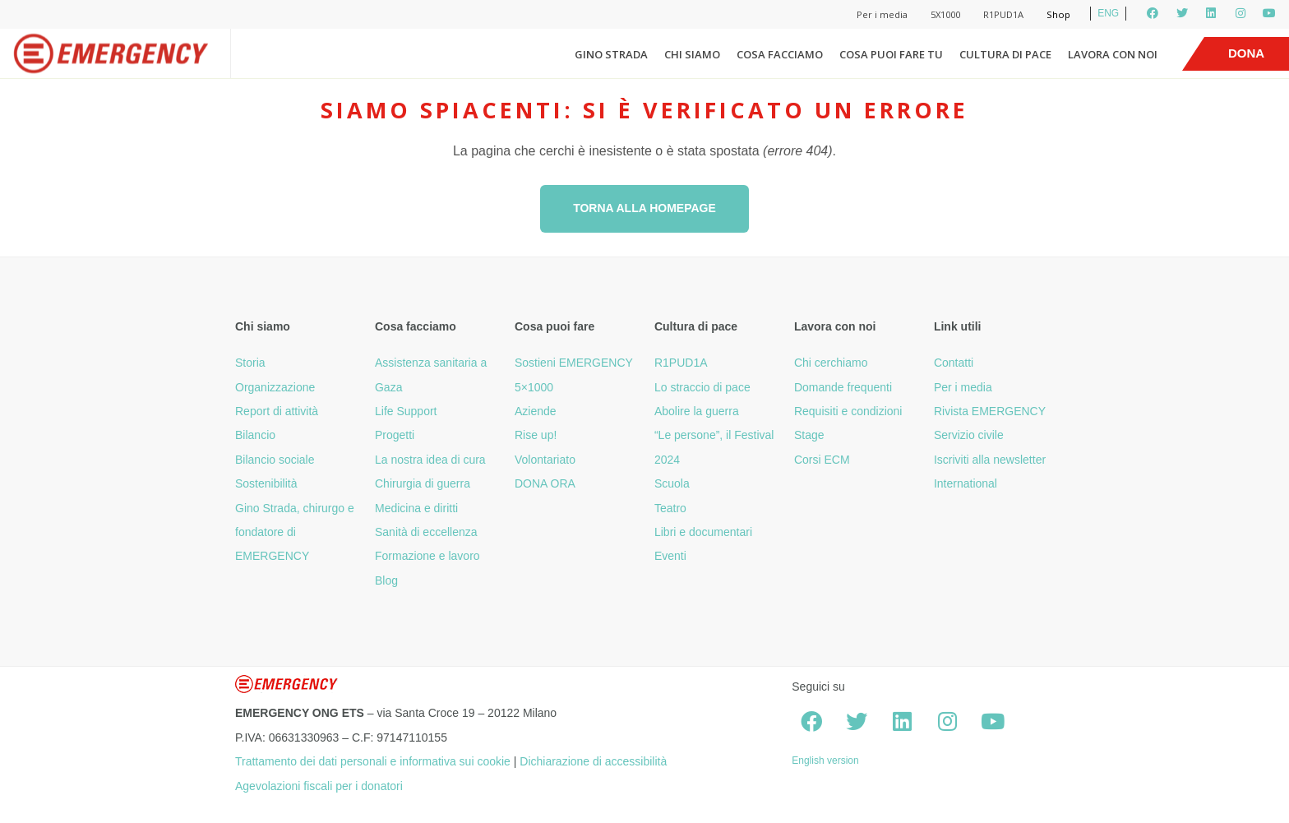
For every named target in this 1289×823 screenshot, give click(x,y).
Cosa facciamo (780, 54)
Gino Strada (611, 54)
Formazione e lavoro (427, 555)
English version (825, 760)
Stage (809, 435)
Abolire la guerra (696, 411)
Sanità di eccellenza (426, 532)
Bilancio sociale (275, 459)
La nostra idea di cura (430, 459)
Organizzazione (275, 387)
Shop (1058, 14)
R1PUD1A (1003, 14)
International (965, 483)
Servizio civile (969, 435)
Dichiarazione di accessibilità (593, 761)
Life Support (406, 411)
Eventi (670, 555)
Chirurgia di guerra (422, 483)
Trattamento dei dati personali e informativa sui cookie (373, 761)
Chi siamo (692, 54)
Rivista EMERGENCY (990, 411)
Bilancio (255, 435)
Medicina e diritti (416, 508)
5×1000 (534, 387)
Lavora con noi (1112, 54)
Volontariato (545, 459)
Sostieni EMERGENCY (574, 362)
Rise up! (536, 435)
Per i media (882, 14)
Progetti (394, 435)
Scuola (672, 483)
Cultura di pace (1005, 54)
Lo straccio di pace (702, 387)
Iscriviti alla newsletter (990, 459)
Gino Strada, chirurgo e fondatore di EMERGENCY (294, 532)
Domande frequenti (843, 387)
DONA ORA (545, 483)
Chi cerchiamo (830, 362)
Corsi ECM (822, 459)
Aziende (536, 411)
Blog (386, 580)
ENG (1108, 13)
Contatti (953, 362)
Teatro (670, 508)
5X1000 (945, 14)
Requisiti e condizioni (848, 411)
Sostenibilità (266, 483)
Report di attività (276, 411)
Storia (250, 362)
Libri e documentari (703, 532)
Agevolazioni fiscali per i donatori (319, 786)
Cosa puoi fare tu (891, 54)
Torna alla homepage (644, 208)
